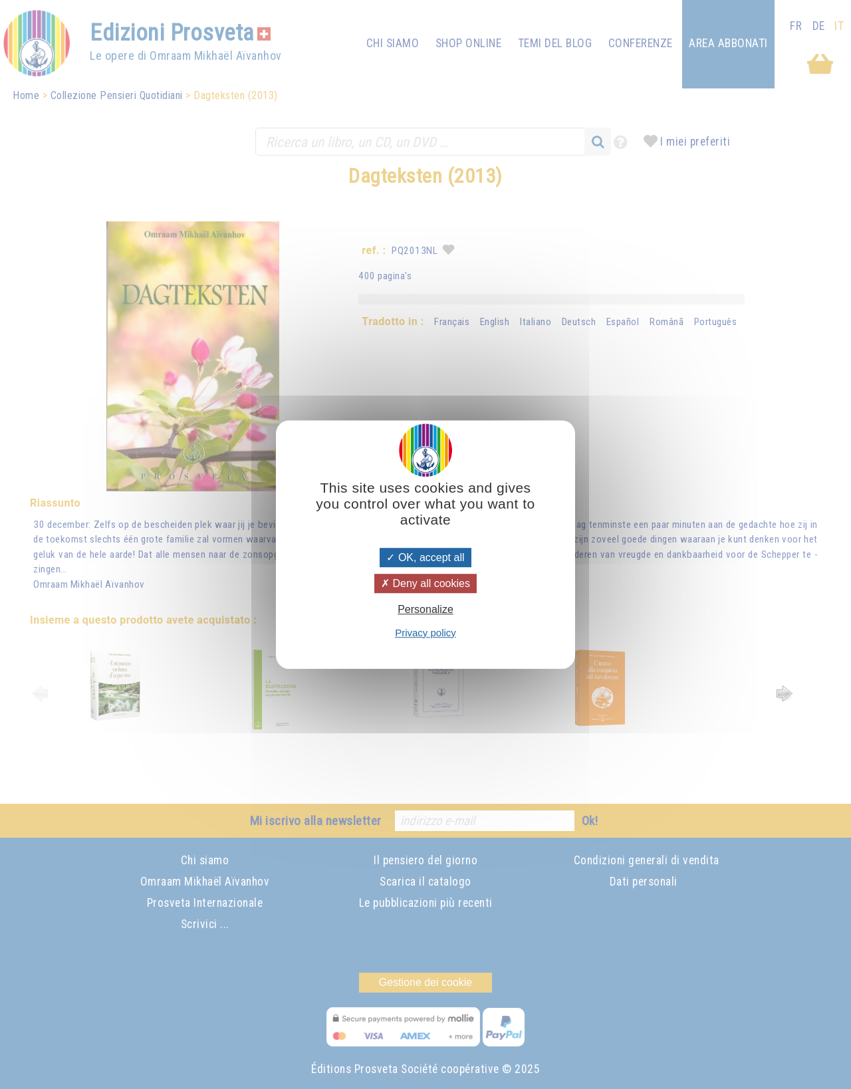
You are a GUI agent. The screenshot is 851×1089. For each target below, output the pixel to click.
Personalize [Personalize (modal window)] (425, 610)
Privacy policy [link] (425, 632)
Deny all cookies (425, 583)
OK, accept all (425, 557)
